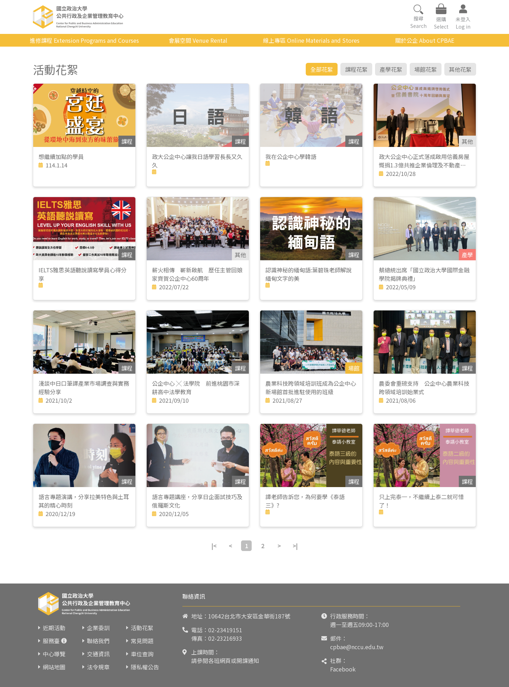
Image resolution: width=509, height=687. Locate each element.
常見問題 (142, 640)
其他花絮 (460, 69)
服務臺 (51, 640)
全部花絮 (321, 69)
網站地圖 (54, 667)
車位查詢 (142, 654)
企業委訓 (98, 627)
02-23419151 (225, 630)
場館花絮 (425, 69)
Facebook (343, 669)
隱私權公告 (145, 667)
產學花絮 (391, 69)
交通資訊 (98, 654)
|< (213, 545)
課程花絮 (356, 69)
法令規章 (98, 667)
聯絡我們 (98, 640)
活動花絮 (142, 627)
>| (295, 545)
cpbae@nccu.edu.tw (357, 646)
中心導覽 (54, 654)
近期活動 (54, 627)
